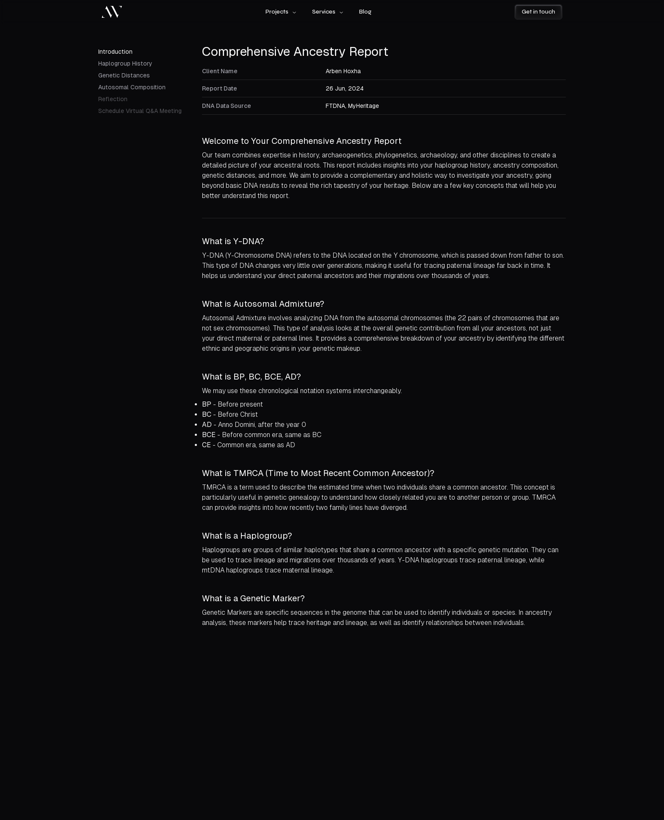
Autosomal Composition (132, 87)
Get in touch (538, 11)
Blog (365, 11)
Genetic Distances (124, 75)
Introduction (115, 51)
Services (328, 11)
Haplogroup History (125, 63)
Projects (281, 11)
